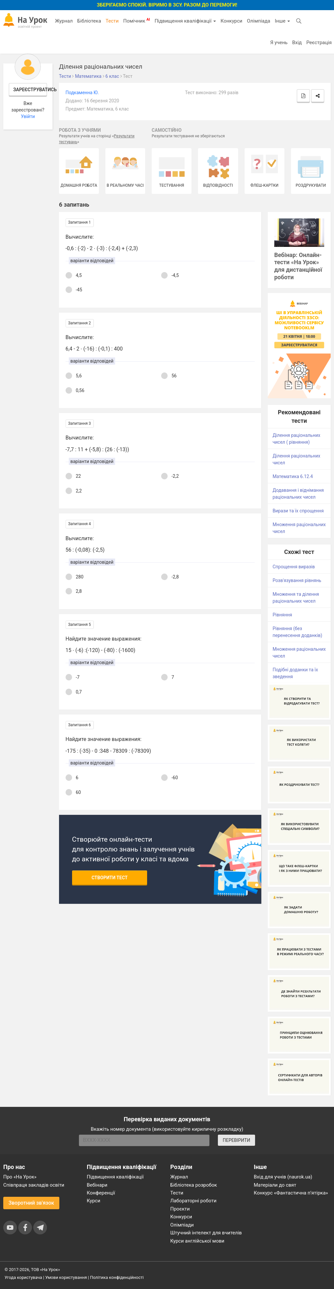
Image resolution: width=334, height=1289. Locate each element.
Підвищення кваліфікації (185, 21)
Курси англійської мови (197, 1241)
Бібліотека (89, 21)
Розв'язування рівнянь (297, 580)
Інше (282, 21)
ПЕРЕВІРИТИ (236, 1140)
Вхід (297, 42)
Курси (93, 1201)
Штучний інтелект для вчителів (206, 1233)
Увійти (28, 116)
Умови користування (66, 1277)
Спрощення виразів (294, 566)
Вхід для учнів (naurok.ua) (283, 1177)
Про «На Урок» (20, 1177)
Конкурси (231, 21)
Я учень (278, 42)
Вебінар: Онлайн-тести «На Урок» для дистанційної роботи (298, 266)
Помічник (136, 20)
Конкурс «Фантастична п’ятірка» (291, 1193)
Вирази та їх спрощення (298, 510)
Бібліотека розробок (193, 1185)
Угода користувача (23, 1277)
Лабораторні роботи (193, 1201)
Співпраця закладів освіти (33, 1185)
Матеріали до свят (275, 1185)
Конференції (101, 1193)
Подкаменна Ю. (82, 92)
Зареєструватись (30, 89)
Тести (112, 21)
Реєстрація (319, 42)
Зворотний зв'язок (31, 1203)
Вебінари (97, 1185)
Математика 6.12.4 (293, 476)
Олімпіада (258, 21)
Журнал (63, 21)
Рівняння (282, 614)
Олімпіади (182, 1225)
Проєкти (180, 1209)
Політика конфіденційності (117, 1277)
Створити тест (110, 877)
